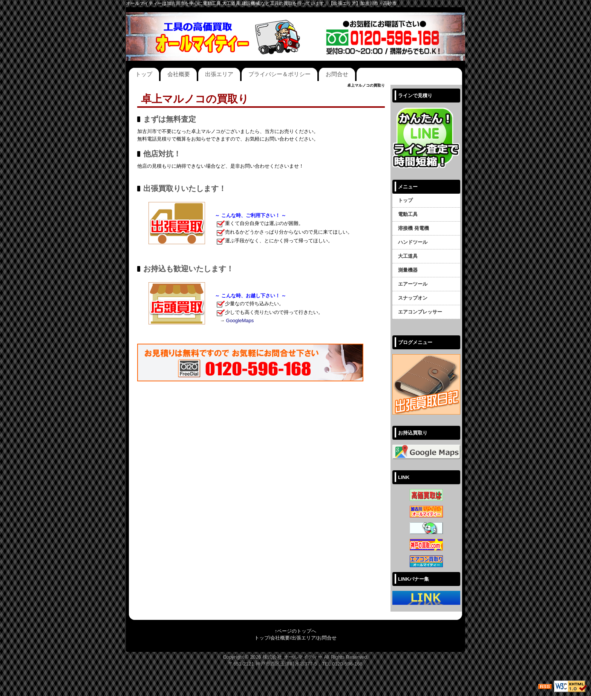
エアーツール (412, 284)
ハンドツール (412, 242)
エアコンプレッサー (420, 312)
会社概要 (178, 74)
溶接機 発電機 (413, 228)
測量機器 (408, 270)
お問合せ (337, 74)
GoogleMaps (240, 320)
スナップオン (412, 298)
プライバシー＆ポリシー (279, 74)
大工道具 (408, 256)
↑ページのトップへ (296, 631)
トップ (143, 74)
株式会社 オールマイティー (292, 657)
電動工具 (408, 214)
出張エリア (219, 74)
